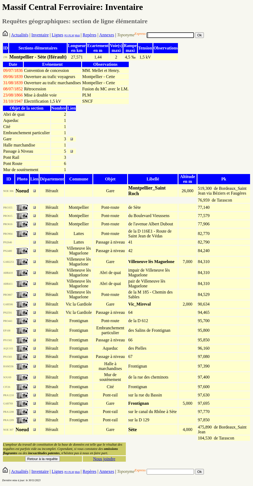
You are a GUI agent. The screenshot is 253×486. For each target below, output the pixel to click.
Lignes (57, 35)
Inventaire (40, 35)
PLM (71, 35)
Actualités (19, 35)
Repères (89, 35)
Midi (77, 35)
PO (66, 35)
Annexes (106, 35)
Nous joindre (104, 459)
